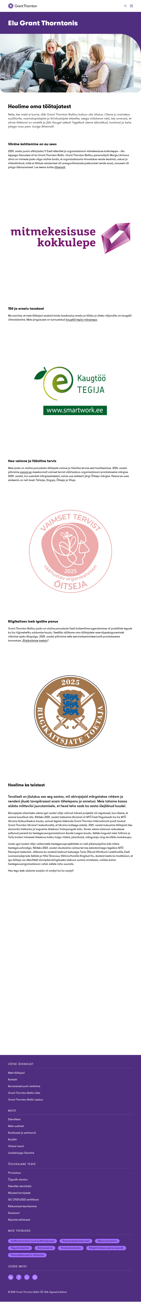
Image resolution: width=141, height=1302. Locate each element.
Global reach (16, 1146)
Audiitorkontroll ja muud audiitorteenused (32, 1241)
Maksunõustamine (107, 1241)
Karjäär (12, 1140)
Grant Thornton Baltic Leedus (25, 1100)
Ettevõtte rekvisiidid (19, 1186)
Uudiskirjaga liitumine (21, 1153)
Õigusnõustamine (20, 1248)
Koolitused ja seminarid (22, 1133)
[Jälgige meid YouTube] (26, 1277)
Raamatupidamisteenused (75, 1241)
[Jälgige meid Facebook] (18, 1277)
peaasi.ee (26, 472)
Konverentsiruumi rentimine (24, 1086)
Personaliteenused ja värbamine (27, 1255)
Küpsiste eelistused (19, 1220)
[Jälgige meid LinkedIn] (10, 1277)
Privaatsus (14, 1173)
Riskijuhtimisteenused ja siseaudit (106, 1248)
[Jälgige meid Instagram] (35, 1277)
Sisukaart (13, 1213)
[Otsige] (125, 6)
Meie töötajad (16, 1073)
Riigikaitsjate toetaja (35, 640)
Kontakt (12, 1079)
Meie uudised (16, 1126)
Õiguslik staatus (17, 1180)
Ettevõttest (14, 1119)
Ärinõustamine (45, 1248)
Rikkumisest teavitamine (22, 1206)
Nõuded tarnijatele (19, 1193)
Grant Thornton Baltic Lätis (24, 1093)
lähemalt (60, 167)
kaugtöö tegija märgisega (81, 320)
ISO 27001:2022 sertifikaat (23, 1200)
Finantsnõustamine (71, 1248)
